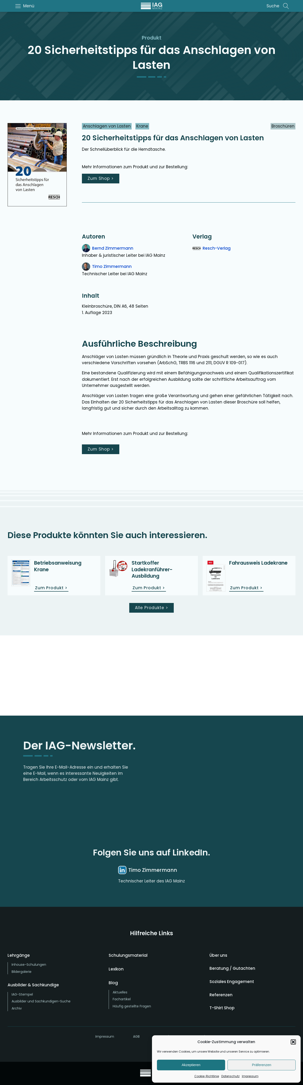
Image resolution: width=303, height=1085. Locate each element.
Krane (142, 126)
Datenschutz (230, 1076)
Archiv (17, 1008)
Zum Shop (101, 178)
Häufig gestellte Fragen (132, 1006)
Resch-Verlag (217, 248)
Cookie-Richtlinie (206, 1076)
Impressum (250, 1076)
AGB (136, 1036)
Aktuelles (120, 992)
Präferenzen (261, 1065)
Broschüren (283, 126)
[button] (293, 1042)
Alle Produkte (151, 608)
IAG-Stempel (22, 994)
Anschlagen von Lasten (107, 126)
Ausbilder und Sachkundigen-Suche (41, 1001)
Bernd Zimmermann (112, 248)
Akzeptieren (191, 1065)
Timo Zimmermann (112, 266)
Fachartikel (122, 999)
